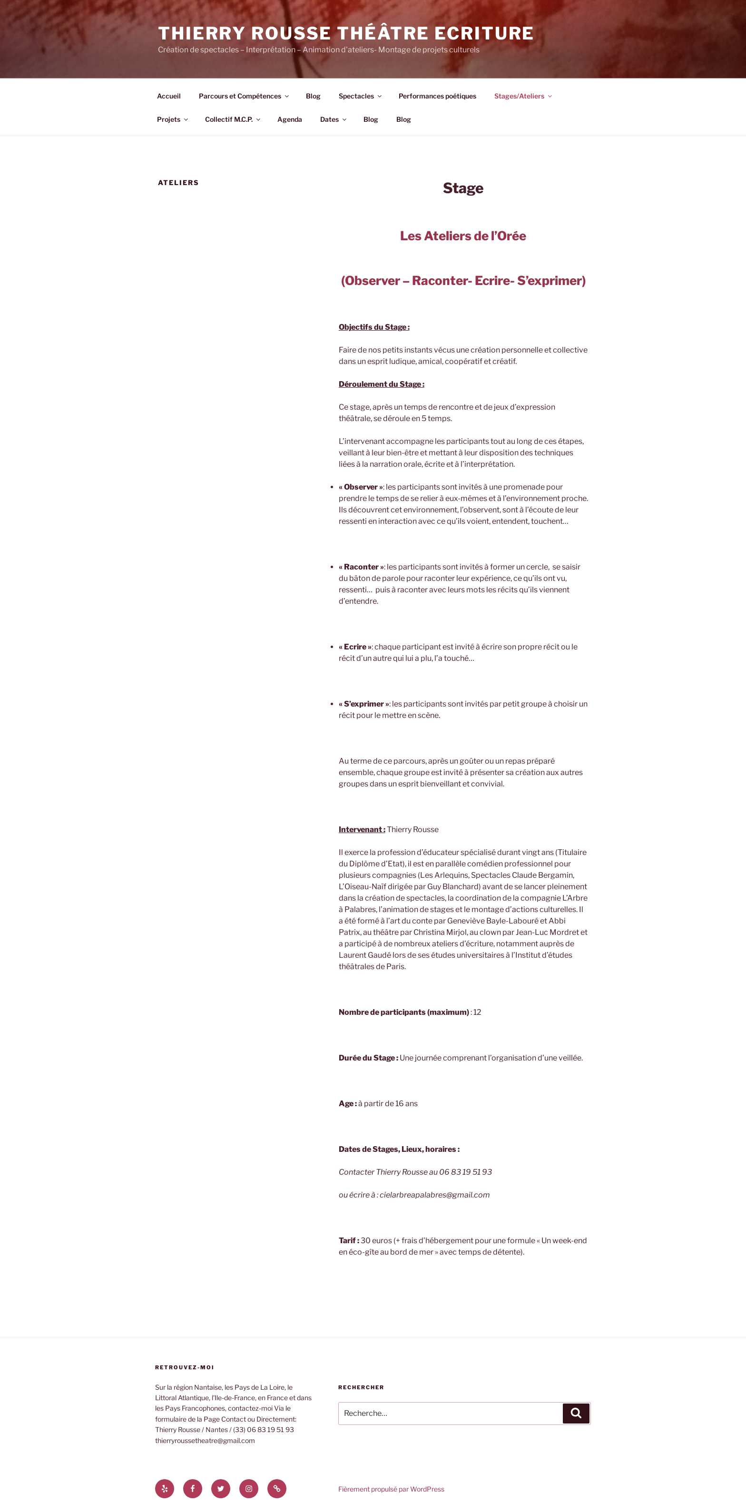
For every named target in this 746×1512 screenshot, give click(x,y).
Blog (313, 96)
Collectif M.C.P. (233, 119)
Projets (173, 119)
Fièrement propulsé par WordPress (391, 1489)
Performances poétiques (437, 96)
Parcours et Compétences (244, 96)
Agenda (289, 119)
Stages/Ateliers (523, 96)
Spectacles (361, 96)
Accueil (169, 96)
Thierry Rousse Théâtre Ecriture (346, 33)
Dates (334, 119)
